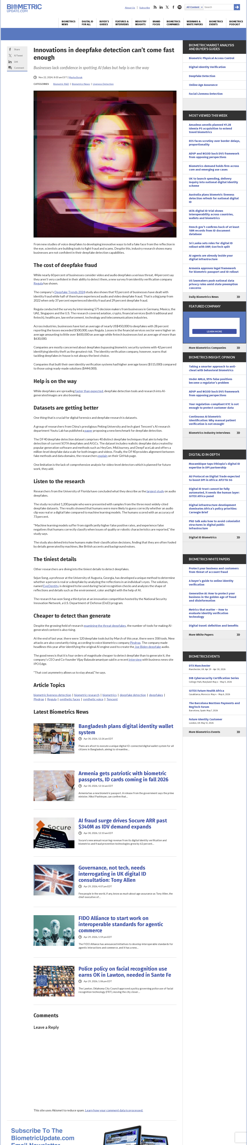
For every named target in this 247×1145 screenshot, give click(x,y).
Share (17, 49)
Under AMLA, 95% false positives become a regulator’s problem (210, 381)
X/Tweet (18, 55)
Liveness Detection (103, 83)
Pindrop (135, 642)
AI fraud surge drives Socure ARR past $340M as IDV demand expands (123, 824)
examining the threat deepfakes (105, 625)
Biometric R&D (61, 83)
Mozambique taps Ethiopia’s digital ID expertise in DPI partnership (214, 465)
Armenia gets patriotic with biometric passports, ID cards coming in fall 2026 (123, 776)
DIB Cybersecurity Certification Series (214, 680)
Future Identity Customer (214, 721)
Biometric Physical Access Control (211, 58)
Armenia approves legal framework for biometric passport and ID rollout (213, 270)
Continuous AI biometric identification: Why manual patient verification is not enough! (212, 420)
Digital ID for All (87, 23)
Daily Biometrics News (204, 297)
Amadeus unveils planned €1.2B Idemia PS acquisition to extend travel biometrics (210, 128)
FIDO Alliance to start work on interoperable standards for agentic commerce (121, 924)
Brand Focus (156, 23)
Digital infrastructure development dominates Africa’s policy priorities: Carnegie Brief (213, 508)
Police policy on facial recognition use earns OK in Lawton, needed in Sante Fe (125, 972)
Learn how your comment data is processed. (114, 1110)
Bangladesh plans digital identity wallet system (126, 729)
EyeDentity (50, 586)
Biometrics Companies (173, 23)
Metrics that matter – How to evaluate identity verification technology (208, 613)
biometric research (86, 695)
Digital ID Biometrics (203, 537)
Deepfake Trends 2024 (69, 292)
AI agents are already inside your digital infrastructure (211, 257)
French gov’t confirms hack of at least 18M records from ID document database (214, 230)
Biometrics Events (216, 23)
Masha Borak (75, 77)
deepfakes (156, 695)
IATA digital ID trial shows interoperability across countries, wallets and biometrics (211, 214)
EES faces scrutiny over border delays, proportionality (214, 142)
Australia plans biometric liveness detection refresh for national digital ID (214, 198)
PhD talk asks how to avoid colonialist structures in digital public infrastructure (214, 524)
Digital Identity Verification (207, 67)
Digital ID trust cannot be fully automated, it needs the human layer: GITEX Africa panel (214, 492)
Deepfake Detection (202, 76)
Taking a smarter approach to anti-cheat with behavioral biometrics (212, 368)
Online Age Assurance (203, 85)
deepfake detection (133, 695)
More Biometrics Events (204, 732)
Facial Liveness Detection (206, 94)
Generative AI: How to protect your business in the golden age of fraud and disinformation (212, 597)
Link (16, 61)
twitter (167, 7)
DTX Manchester (214, 667)
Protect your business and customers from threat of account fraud (214, 570)
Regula (38, 283)
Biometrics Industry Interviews (209, 433)
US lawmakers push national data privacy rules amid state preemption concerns (213, 284)
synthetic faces (70, 699)
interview (135, 659)
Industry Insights (140, 23)
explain (102, 456)
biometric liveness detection (52, 695)
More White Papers (201, 634)
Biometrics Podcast (236, 23)
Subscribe (144, 7)
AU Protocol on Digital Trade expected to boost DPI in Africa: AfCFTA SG (214, 478)
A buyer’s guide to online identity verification (211, 582)
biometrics (110, 695)
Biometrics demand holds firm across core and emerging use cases (214, 167)
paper (88, 430)
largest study (155, 491)
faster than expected (89, 391)
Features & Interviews (122, 23)
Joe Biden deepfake (147, 647)
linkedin (161, 7)
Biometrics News (68, 23)
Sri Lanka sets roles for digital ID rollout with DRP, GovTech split (211, 245)
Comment (19, 67)
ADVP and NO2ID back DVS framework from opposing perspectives (214, 155)
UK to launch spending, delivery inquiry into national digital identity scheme (213, 182)
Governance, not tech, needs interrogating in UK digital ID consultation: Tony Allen (112, 874)
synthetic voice (93, 699)
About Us (130, 7)
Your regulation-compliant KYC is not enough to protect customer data (214, 406)
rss (155, 7)
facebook (173, 7)
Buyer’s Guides (104, 23)
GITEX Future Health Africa (214, 692)
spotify (179, 7)
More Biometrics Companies (207, 348)
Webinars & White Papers (195, 23)
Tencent (112, 699)
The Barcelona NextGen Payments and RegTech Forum (214, 706)
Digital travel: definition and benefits (213, 625)
